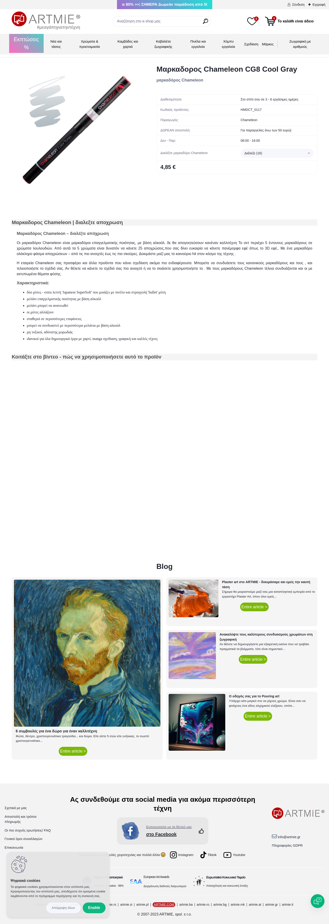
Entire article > (73, 751)
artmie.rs (110, 904)
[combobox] (277, 153)
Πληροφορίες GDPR (287, 845)
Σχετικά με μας (16, 808)
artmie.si (126, 904)
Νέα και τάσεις (56, 44)
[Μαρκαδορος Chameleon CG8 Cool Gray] (77, 130)
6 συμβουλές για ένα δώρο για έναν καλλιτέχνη (56, 731)
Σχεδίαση (251, 44)
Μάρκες (268, 44)
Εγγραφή (319, 4)
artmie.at (255, 904)
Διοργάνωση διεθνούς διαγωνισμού (164, 886)
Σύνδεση (298, 4)
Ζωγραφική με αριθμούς (300, 44)
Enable (94, 908)
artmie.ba (186, 904)
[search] (205, 23)
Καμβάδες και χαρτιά (127, 44)
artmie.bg (220, 904)
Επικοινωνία (14, 847)
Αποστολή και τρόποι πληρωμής (20, 819)
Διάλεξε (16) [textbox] (253, 153)
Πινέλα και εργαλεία (198, 44)
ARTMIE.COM (164, 904)
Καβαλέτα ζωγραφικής (163, 44)
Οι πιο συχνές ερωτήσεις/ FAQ (28, 830)
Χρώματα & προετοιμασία (89, 44)
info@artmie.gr (289, 837)
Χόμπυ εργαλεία (228, 44)
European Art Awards (156, 877)
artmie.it (287, 904)
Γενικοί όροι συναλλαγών (23, 839)
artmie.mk (238, 904)
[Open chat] (317, 901)
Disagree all (63, 907)
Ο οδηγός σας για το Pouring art (254, 696)
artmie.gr (271, 904)
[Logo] (46, 20)
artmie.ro (203, 904)
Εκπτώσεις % (26, 43)
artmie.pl (142, 904)
